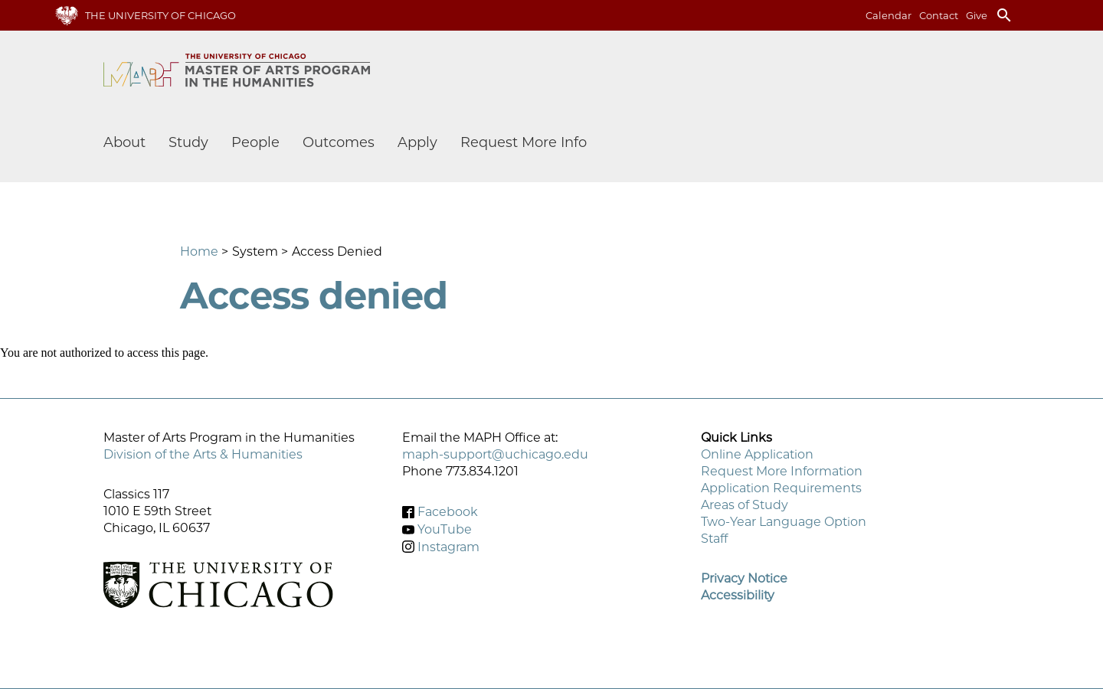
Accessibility (737, 595)
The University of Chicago (160, 15)
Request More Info (523, 142)
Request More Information (781, 471)
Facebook (447, 512)
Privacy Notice (744, 578)
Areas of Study (744, 505)
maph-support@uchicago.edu (495, 454)
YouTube (444, 529)
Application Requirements (781, 488)
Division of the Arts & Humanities (203, 454)
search (1004, 15)
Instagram (448, 546)
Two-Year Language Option (783, 521)
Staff (714, 538)
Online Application (757, 454)
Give (976, 15)
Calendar (889, 15)
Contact (938, 15)
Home (199, 251)
